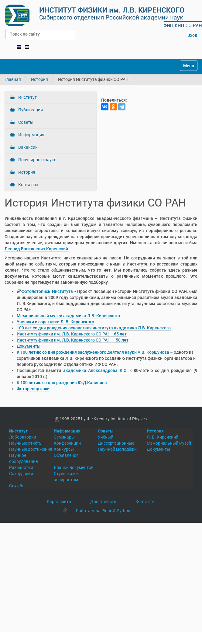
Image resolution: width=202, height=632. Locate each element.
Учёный (105, 437)
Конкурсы (64, 449)
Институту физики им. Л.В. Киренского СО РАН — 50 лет (72, 340)
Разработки (21, 467)
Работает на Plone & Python (103, 510)
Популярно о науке (36, 159)
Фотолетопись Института (47, 291)
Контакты (27, 184)
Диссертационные (116, 443)
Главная (13, 79)
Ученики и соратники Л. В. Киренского (55, 321)
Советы (25, 122)
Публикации (30, 109)
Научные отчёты (26, 443)
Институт (27, 97)
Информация (30, 134)
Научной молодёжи (117, 449)
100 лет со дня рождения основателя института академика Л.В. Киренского (94, 327)
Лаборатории (22, 437)
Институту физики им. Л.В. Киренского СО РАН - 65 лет (72, 334)
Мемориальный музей (169, 443)
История (39, 79)
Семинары (64, 437)
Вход (192, 35)
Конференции (67, 443)
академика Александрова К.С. (95, 370)
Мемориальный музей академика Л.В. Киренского (68, 315)
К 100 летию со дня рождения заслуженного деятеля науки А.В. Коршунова (93, 352)
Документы (28, 346)
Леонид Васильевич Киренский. (37, 248)
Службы (17, 485)
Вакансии (27, 147)
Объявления (66, 455)
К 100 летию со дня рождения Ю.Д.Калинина (62, 382)
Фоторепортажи (33, 388)
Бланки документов (74, 467)
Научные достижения (30, 449)
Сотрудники (21, 473)
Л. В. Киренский (162, 437)
